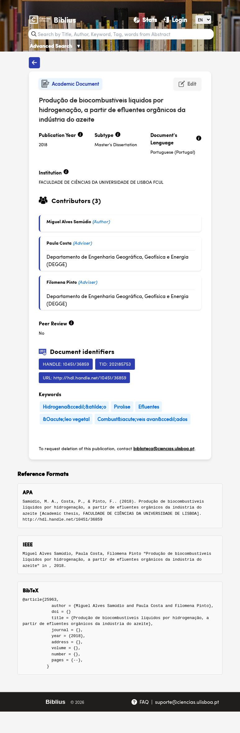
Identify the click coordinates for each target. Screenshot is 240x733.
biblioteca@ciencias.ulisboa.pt (163, 448)
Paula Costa (59, 243)
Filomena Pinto (62, 282)
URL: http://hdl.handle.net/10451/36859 (84, 377)
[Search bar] (125, 34)
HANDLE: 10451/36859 (66, 363)
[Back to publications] (34, 62)
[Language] (203, 19)
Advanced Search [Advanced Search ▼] (55, 45)
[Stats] (145, 19)
